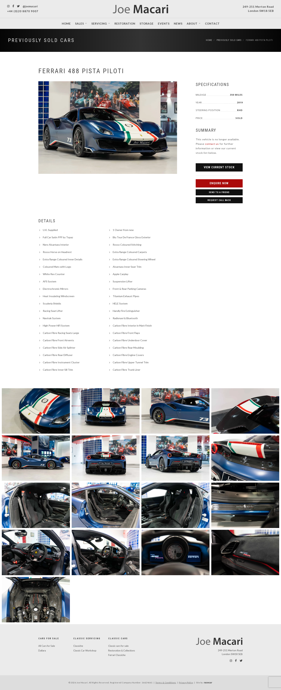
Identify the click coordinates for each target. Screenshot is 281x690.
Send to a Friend (219, 192)
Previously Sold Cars (41, 40)
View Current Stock (219, 167)
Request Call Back (219, 200)
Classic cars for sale (118, 645)
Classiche (78, 645)
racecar (208, 682)
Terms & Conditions (165, 682)
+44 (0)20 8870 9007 (22, 11)
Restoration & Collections (121, 650)
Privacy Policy (186, 682)
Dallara (42, 650)
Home (209, 40)
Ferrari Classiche (116, 655)
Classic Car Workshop (84, 650)
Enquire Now (219, 183)
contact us (212, 143)
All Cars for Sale (46, 645)
